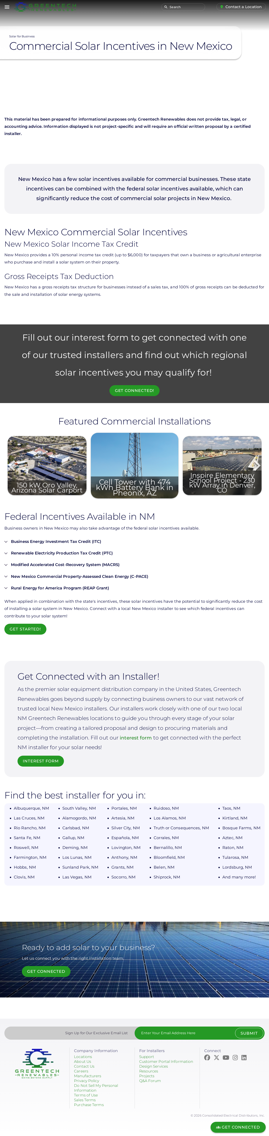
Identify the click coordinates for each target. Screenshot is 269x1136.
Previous (12, 465)
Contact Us (85, 1066)
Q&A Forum (150, 1085)
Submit (248, 1033)
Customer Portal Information (155, 1064)
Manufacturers (88, 1076)
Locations (83, 1056)
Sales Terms (86, 1100)
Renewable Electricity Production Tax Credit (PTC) (58, 555)
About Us (83, 1061)
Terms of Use (87, 1095)
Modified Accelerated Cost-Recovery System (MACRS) (62, 566)
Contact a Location (243, 6)
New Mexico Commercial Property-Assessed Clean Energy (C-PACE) (76, 578)
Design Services (155, 1071)
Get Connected (47, 971)
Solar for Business (22, 36)
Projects (147, 1080)
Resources (149, 1076)
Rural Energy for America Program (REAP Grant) (56, 590)
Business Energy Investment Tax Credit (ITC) (52, 543)
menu (7, 7)
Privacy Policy (88, 1080)
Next (257, 465)
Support (147, 1056)
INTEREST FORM (41, 761)
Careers (81, 1071)
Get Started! (26, 629)
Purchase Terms (90, 1104)
